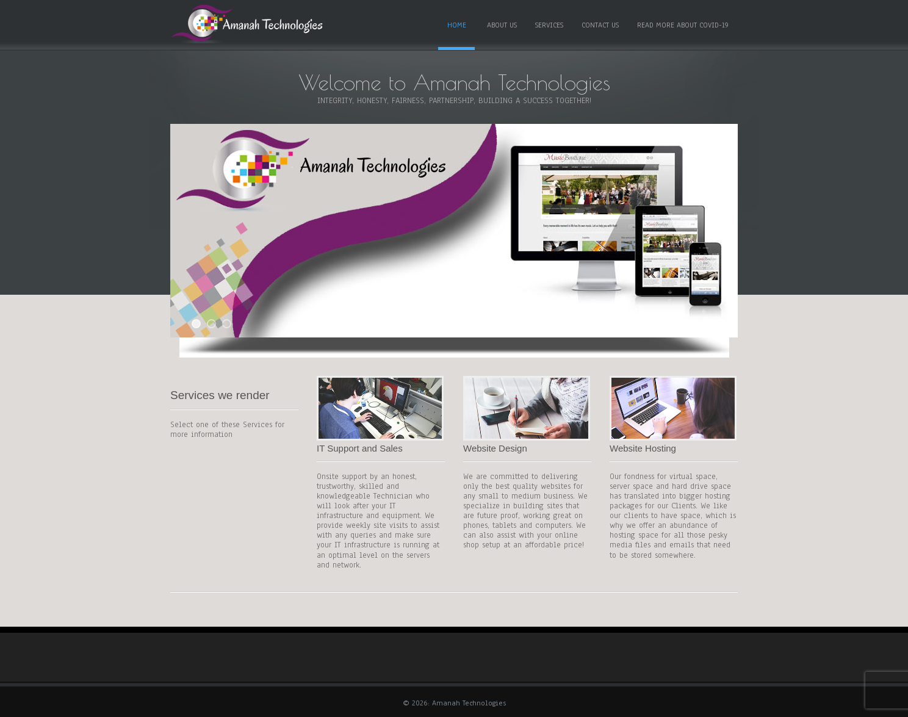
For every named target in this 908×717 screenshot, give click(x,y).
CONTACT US (600, 25)
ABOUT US (502, 25)
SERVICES (549, 25)
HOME (456, 25)
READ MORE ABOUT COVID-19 (683, 25)
